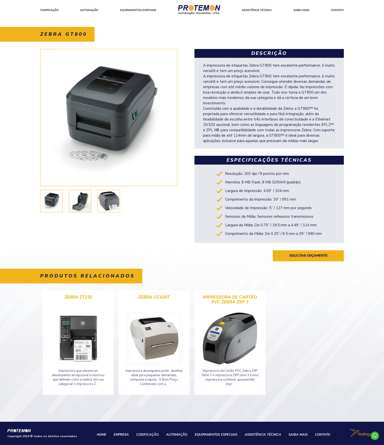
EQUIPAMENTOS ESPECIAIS (138, 10)
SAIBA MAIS (301, 10)
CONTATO (337, 10)
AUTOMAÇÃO (89, 10)
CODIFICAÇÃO (49, 10)
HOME (101, 435)
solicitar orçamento (308, 255)
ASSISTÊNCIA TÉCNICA (263, 435)
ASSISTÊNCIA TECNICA (257, 10)
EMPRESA (121, 435)
